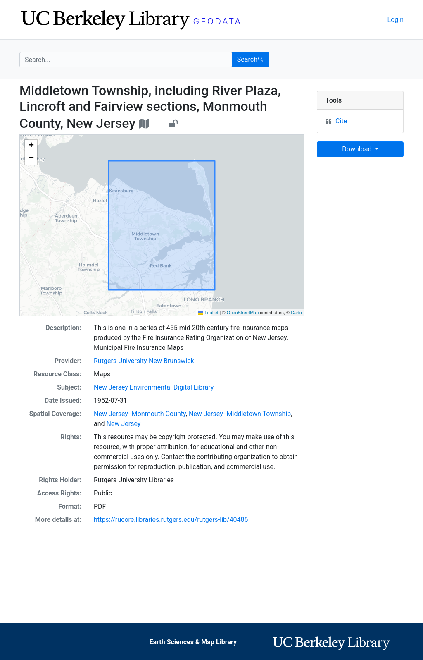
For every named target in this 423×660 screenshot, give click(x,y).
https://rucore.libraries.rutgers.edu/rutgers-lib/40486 (171, 520)
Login (395, 20)
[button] (31, 146)
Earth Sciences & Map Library (193, 642)
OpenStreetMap (243, 312)
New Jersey (124, 424)
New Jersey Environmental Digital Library (154, 387)
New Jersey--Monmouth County (140, 414)
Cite (341, 121)
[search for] (125, 59)
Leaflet (208, 312)
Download (357, 149)
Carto (296, 312)
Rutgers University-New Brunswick (144, 361)
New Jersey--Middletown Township (240, 414)
